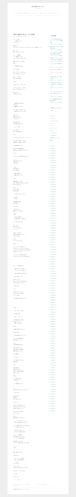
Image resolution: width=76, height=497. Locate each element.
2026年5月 (52, 148)
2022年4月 (52, 266)
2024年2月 (52, 213)
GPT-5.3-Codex (53, 128)
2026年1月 (52, 157)
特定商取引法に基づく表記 (17, 489)
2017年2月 (52, 384)
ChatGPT (51, 118)
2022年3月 (52, 268)
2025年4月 (52, 179)
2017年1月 (52, 386)
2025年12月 (52, 160)
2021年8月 (52, 285)
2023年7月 (52, 230)
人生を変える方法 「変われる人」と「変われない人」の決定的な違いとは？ (56, 84)
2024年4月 (52, 208)
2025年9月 (52, 167)
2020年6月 (52, 319)
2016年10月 (52, 393)
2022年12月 (52, 247)
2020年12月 (52, 304)
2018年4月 (52, 353)
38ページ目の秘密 (20, 13)
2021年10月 (52, 280)
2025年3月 (52, 182)
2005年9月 (52, 410)
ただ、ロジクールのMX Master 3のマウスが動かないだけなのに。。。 (56, 93)
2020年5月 (52, 321)
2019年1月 (52, 345)
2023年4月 (52, 237)
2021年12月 (52, 275)
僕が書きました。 (20, 479)
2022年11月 (52, 249)
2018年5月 (52, 350)
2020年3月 (52, 326)
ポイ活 (58, 13)
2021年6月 (52, 290)
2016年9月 (52, 396)
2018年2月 (52, 357)
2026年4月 (52, 150)
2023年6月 (52, 232)
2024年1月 (52, 215)
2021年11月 (52, 278)
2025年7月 (52, 172)
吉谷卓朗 (24, 36)
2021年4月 (52, 295)
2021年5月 (52, 292)
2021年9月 (52, 283)
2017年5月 (52, 377)
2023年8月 (52, 227)
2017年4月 (52, 379)
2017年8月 (52, 369)
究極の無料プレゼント (27, 13)
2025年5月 (52, 177)
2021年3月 (52, 297)
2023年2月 (52, 242)
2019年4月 (52, 340)
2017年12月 (52, 362)
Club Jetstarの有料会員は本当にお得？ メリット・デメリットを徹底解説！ (56, 41)
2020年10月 (52, 309)
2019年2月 (52, 343)
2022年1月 (52, 273)
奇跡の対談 (54, 13)
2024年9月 (52, 196)
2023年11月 (52, 220)
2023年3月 (52, 239)
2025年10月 (52, 165)
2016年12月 (52, 389)
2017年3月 (52, 381)
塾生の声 (49, 13)
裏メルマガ (33, 13)
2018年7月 (52, 348)
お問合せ (41, 13)
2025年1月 (52, 186)
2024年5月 (52, 206)
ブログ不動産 (52, 135)
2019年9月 (52, 338)
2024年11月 (52, 191)
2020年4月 (52, 324)
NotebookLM (52, 132)
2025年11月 (52, 162)
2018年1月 (52, 360)
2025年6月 (52, 174)
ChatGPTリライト (53, 120)
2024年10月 (52, 194)
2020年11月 (52, 307)
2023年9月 (52, 225)
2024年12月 (52, 189)
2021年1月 (52, 302)
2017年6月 (52, 374)
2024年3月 (52, 210)
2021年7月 (52, 288)
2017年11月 (52, 365)
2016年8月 (52, 398)
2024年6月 (52, 203)
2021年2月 (52, 300)
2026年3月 (52, 153)
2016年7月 (52, 401)
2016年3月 (52, 408)
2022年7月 (52, 259)
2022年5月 (52, 263)
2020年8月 (52, 314)
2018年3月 (52, 355)
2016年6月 (52, 403)
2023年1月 (52, 244)
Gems (51, 125)
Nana (51, 130)
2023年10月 (52, 223)
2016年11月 (52, 391)
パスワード (45, 13)
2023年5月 (52, 235)
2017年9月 (52, 367)
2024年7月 (52, 201)
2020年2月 (52, 328)
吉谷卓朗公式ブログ (38, 6)
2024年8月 (52, 198)
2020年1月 (52, 331)
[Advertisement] (38, 24)
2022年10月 (52, 251)
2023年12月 (52, 218)
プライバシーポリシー (25, 489)
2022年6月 (52, 261)
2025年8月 (52, 170)
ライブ (38, 13)
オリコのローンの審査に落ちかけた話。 (42, 484)
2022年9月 (52, 254)
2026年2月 (52, 155)
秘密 (51, 140)
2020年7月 (52, 316)
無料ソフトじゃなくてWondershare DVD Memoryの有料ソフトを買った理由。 (21, 485)
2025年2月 (52, 184)
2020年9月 (52, 312)
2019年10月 (52, 336)
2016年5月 (52, 406)
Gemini (51, 123)
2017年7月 (52, 372)
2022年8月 (52, 256)
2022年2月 (52, 271)
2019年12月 (52, 333)
